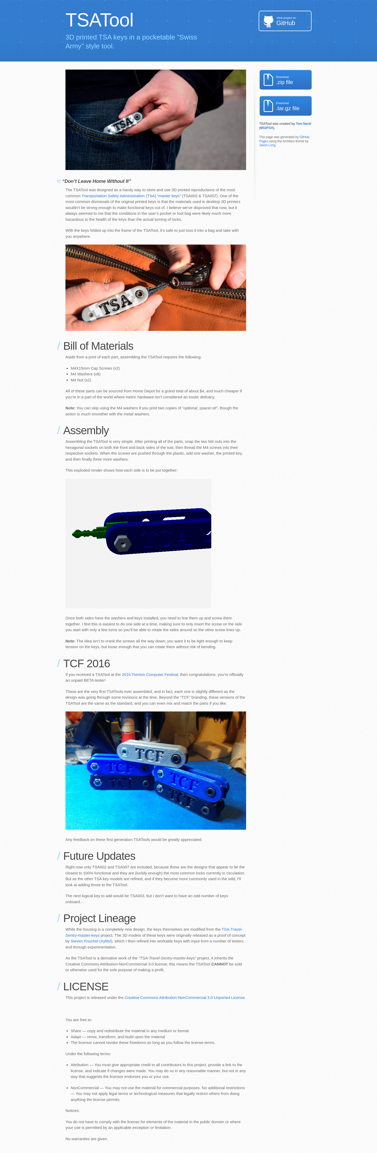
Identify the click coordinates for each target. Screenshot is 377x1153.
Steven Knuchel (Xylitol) (91, 941)
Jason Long (267, 145)
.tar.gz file (294, 106)
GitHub (294, 21)
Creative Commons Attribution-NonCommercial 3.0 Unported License (185, 997)
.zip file (294, 80)
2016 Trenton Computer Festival (150, 674)
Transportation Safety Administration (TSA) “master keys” (131, 196)
